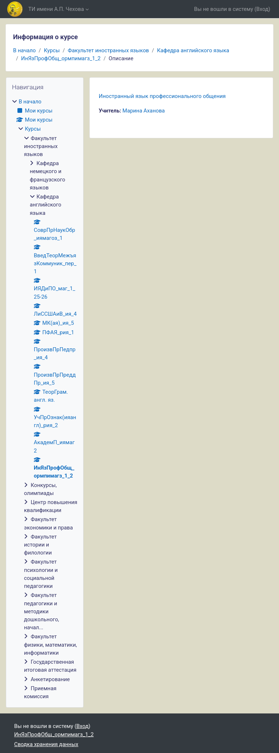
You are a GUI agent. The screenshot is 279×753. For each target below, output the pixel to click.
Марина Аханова (143, 110)
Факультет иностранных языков (108, 50)
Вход (262, 9)
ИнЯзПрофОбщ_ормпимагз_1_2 (61, 58)
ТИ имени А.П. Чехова (56, 9)
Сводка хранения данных (46, 744)
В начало (24, 50)
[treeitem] (44, 399)
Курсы (52, 50)
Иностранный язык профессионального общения (162, 96)
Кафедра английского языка (193, 50)
